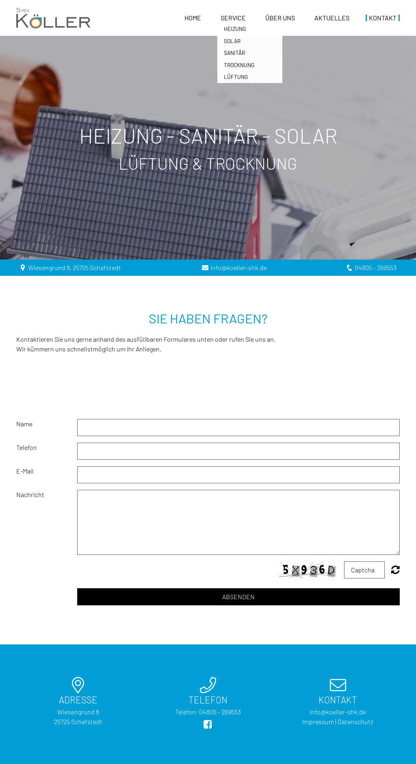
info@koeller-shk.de (238, 267)
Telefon (26, 447)
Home (192, 18)
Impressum (318, 721)
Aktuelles (331, 18)
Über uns (280, 18)
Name (24, 424)
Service (233, 18)
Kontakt (382, 18)
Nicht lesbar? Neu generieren (395, 569)
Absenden (238, 596)
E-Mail (25, 471)
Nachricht (30, 494)
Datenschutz (355, 721)
